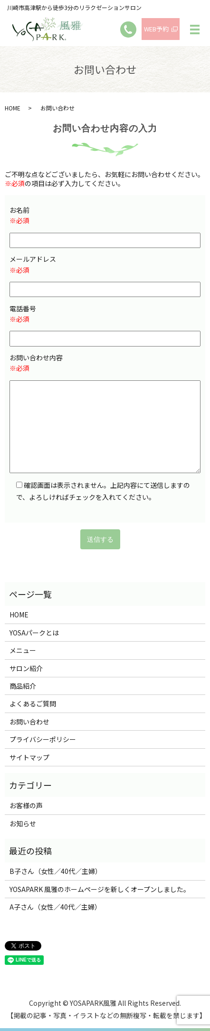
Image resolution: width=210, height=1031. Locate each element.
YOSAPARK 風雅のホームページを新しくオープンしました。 (100, 889)
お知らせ (23, 823)
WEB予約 (156, 28)
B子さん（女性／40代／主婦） (56, 871)
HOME (12, 108)
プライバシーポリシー (43, 739)
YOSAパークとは (34, 632)
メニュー (23, 650)
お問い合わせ (29, 721)
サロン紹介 (26, 668)
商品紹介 (23, 686)
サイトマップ (29, 757)
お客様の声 (26, 805)
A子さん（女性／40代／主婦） (55, 907)
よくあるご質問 (33, 703)
